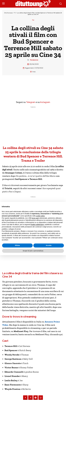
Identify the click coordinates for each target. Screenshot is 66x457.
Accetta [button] (48, 245)
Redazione (34, 60)
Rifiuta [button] (17, 245)
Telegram (30, 102)
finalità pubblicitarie (37, 224)
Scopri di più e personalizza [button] (33, 251)
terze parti (35, 218)
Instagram (45, 102)
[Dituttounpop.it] (33, 4)
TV (15, 13)
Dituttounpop (8, 13)
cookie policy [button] (40, 216)
